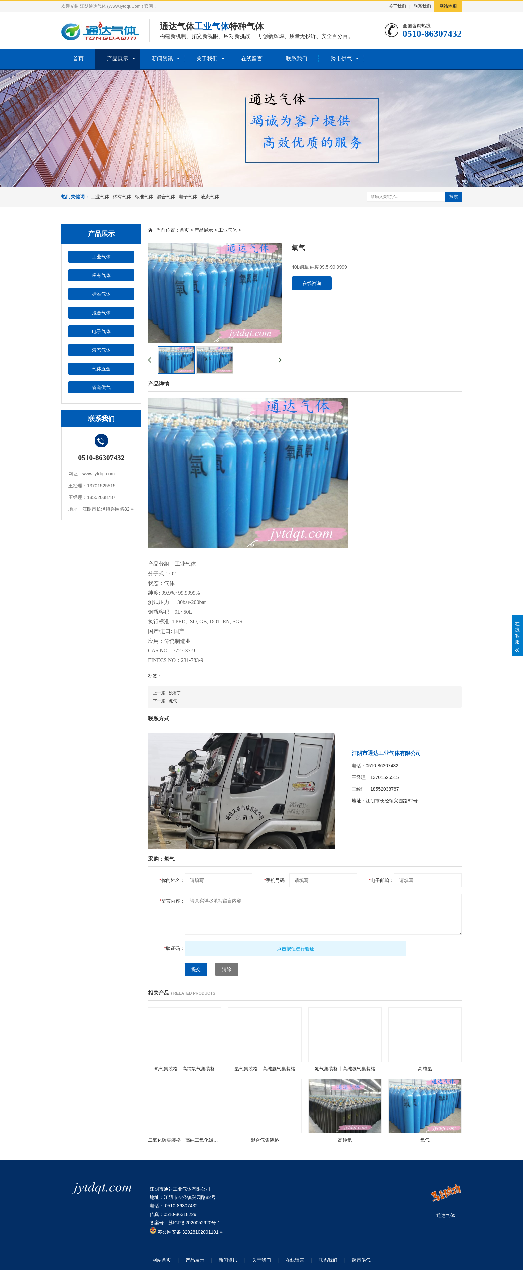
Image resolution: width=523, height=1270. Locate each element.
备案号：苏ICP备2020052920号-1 (185, 1222)
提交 (196, 969)
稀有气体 (122, 196)
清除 (226, 969)
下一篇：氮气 (165, 701)
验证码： (174, 948)
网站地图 (448, 6)
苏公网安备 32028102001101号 (186, 1232)
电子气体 (188, 196)
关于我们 (397, 6)
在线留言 (252, 58)
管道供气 (101, 387)
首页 (78, 58)
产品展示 (117, 58)
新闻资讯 (162, 58)
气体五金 (101, 368)
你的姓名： (172, 880)
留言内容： (172, 901)
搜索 (453, 196)
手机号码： (276, 880)
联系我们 (422, 6)
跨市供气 (341, 58)
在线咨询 (311, 283)
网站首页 (161, 1260)
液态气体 (210, 196)
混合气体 (166, 196)
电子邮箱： (381, 880)
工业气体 (100, 196)
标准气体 (144, 196)
